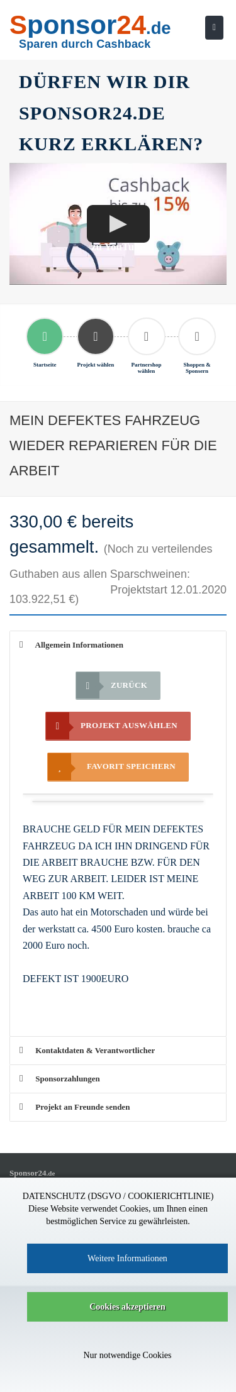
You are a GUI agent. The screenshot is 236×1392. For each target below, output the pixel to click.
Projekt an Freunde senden (75, 1107)
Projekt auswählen (111, 725)
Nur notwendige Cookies (128, 1355)
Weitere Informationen (127, 1258)
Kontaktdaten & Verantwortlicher (87, 1050)
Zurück (111, 685)
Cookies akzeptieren (127, 1307)
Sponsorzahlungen (60, 1078)
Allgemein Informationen (71, 644)
